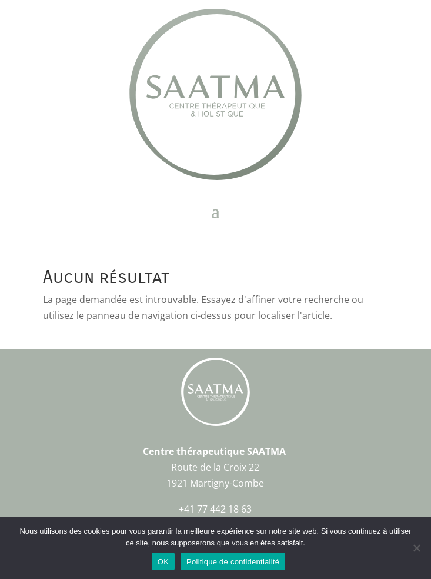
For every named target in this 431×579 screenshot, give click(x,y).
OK (163, 561)
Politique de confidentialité (232, 561)
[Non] (416, 548)
